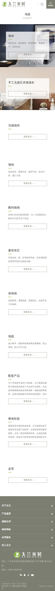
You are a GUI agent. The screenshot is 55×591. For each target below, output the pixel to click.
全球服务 (6, 537)
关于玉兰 (6, 505)
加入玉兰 (6, 545)
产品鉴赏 (6, 513)
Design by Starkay (46, 586)
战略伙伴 (6, 521)
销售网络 (6, 529)
